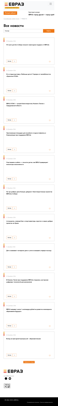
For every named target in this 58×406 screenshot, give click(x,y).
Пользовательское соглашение (33, 402)
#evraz (9, 61)
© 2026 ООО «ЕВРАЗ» (12, 400)
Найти (49, 31)
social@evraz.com (9, 376)
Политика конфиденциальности (46, 402)
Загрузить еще (29, 362)
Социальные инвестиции (11, 19)
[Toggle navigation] (50, 4)
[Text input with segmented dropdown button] (23, 31)
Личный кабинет (10, 13)
